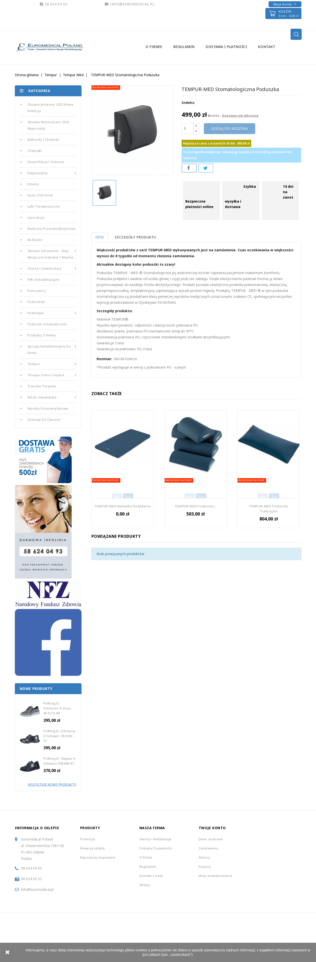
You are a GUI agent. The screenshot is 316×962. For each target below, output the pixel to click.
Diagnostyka (51, 173)
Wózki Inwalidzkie (51, 397)
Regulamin (184, 46)
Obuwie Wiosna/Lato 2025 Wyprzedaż (48, 125)
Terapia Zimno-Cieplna (51, 375)
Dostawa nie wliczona (240, 115)
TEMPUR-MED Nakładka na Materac (122, 506)
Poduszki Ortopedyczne (47, 324)
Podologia (51, 313)
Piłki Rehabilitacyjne (43, 279)
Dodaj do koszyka (229, 128)
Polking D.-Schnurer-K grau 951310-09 (57, 708)
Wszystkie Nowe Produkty (52, 784)
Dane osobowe (211, 839)
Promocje (87, 839)
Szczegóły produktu (136, 237)
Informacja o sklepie (37, 827)
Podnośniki (36, 302)
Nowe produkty (92, 848)
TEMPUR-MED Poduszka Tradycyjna (268, 508)
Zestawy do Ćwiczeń (44, 419)
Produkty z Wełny (41, 335)
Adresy (204, 857)
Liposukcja (35, 217)
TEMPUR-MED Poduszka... (195, 506)
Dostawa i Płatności (226, 46)
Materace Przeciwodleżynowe (51, 228)
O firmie (154, 46)
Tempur (51, 364)
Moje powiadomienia (215, 875)
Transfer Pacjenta (41, 386)
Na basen (35, 239)
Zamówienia (208, 848)
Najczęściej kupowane (98, 857)
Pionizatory (36, 290)
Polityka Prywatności (155, 848)
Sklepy (144, 885)
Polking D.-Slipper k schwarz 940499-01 (59, 761)
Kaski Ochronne (40, 195)
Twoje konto (212, 827)
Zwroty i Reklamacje (155, 839)
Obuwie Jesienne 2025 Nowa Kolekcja (50, 107)
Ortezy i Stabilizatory (51, 268)
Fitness (33, 184)
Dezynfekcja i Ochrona (46, 162)
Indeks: (188, 102)
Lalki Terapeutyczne (43, 206)
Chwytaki (34, 150)
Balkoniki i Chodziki (43, 139)
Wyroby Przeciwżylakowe (47, 408)
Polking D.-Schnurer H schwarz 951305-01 (59, 736)
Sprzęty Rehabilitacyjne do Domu (51, 349)
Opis (99, 237)
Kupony (205, 866)
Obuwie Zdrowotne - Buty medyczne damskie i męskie (51, 253)
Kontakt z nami (151, 875)
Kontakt (266, 46)
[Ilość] (187, 128)
